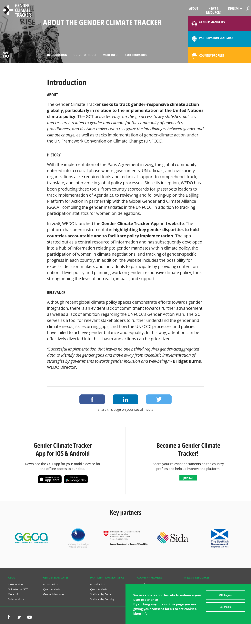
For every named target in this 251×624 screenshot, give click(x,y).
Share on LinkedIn (125, 399)
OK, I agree (225, 595)
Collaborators (136, 55)
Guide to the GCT (85, 55)
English (233, 8)
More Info (110, 55)
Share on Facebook (92, 399)
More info (140, 613)
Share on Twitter (159, 399)
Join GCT (188, 478)
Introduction (57, 55)
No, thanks (225, 607)
